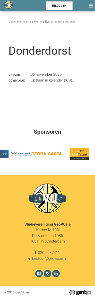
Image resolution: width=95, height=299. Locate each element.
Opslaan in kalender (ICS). (52, 80)
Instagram (47, 273)
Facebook (39, 273)
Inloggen (59, 5)
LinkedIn (56, 273)
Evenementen (53, 21)
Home (27, 21)
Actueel (70, 21)
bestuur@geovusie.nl (49, 258)
